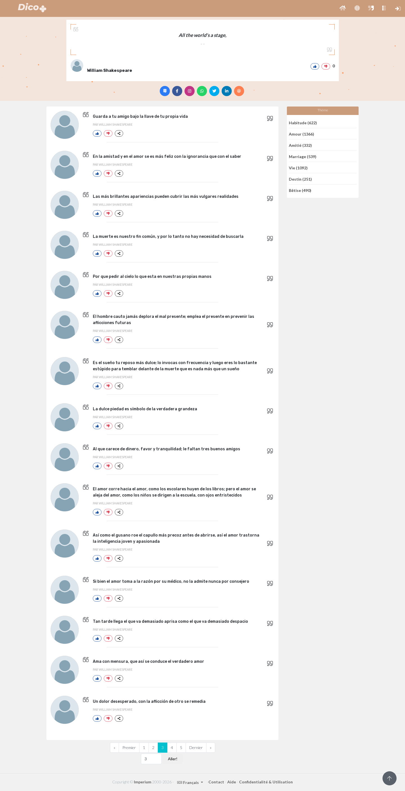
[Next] (210, 748)
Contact (216, 781)
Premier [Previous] (129, 747)
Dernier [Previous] (196, 747)
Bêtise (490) (300, 190)
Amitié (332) (300, 145)
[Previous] (114, 748)
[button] (342, 8)
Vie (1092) (298, 167)
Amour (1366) (301, 133)
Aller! (172, 758)
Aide (231, 781)
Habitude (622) (303, 122)
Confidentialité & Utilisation (266, 781)
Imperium (142, 781)
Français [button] (188, 782)
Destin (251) (300, 178)
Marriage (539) (302, 156)
